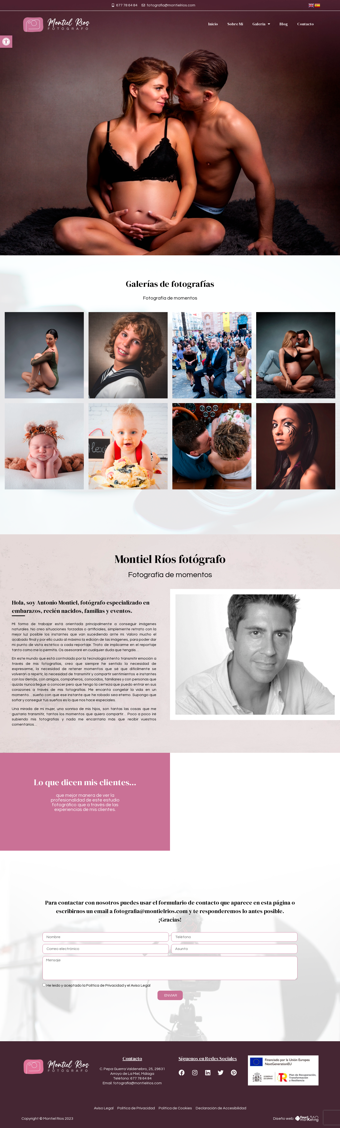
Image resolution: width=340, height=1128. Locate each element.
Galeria (261, 24)
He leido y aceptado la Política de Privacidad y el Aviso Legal (98, 985)
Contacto (305, 23)
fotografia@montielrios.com (137, 1083)
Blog (284, 23)
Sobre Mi (235, 23)
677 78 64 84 (141, 1078)
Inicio (213, 23)
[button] (6, 41)
